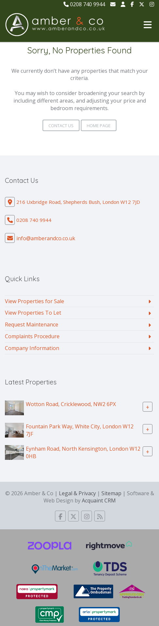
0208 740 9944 (84, 4)
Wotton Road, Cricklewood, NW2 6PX (71, 403)
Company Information (32, 348)
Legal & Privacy (77, 493)
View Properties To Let (33, 312)
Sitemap (111, 493)
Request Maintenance (31, 324)
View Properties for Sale (34, 301)
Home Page (99, 125)
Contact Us (61, 125)
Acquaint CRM (99, 500)
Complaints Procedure (32, 336)
